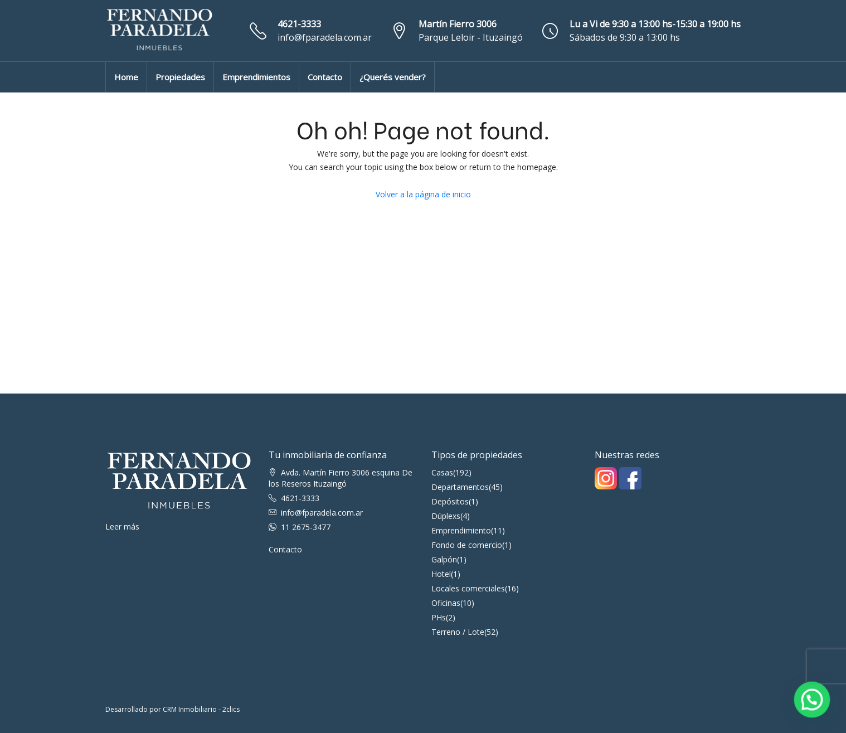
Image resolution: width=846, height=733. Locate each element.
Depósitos (450, 501)
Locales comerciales (468, 588)
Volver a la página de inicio (423, 194)
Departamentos (460, 487)
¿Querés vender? (392, 76)
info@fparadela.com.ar (325, 37)
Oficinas (445, 603)
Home (126, 76)
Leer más (122, 526)
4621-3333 (299, 24)
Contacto (325, 76)
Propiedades (180, 76)
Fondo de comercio (466, 545)
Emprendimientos (256, 76)
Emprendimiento (461, 530)
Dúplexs (445, 516)
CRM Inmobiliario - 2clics (201, 709)
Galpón (444, 559)
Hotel (441, 574)
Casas (442, 472)
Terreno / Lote (457, 632)
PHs (438, 617)
